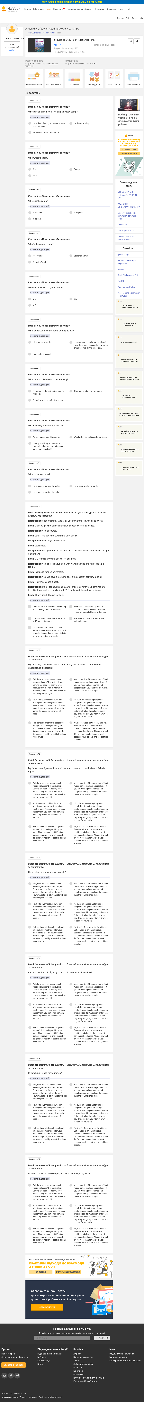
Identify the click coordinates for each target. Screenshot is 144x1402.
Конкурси (99, 9)
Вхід (128, 18)
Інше (121, 9)
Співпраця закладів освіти (14, 1357)
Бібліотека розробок (83, 1357)
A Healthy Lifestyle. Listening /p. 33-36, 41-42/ (128, 195)
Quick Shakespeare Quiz (128, 275)
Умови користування (29, 1397)
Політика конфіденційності (50, 1397)
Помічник (59, 8)
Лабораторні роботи (83, 1364)
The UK (121, 281)
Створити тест (47, 1307)
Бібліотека (38, 9)
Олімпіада (111, 9)
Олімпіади (78, 1374)
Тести (48, 9)
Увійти (12, 50)
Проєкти (77, 1367)
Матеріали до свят (118, 1357)
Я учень (120, 18)
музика (121, 269)
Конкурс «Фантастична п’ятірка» (125, 1360)
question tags (124, 254)
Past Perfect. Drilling (126, 287)
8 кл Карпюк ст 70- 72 (128, 230)
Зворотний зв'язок (13, 1365)
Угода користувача (10, 1397)
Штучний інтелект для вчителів (88, 1378)
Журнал (27, 9)
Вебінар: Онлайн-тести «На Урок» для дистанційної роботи (128, 119)
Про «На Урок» (8, 1354)
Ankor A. (57, 45)
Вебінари (41, 1357)
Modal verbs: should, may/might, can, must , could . (127, 216)
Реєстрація (137, 18)
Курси (40, 1364)
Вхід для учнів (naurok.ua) (122, 1354)
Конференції (43, 1360)
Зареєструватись (13, 38)
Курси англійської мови (85, 1381)
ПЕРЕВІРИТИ (102, 1338)
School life (122, 225)
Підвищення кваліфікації (80, 9)
